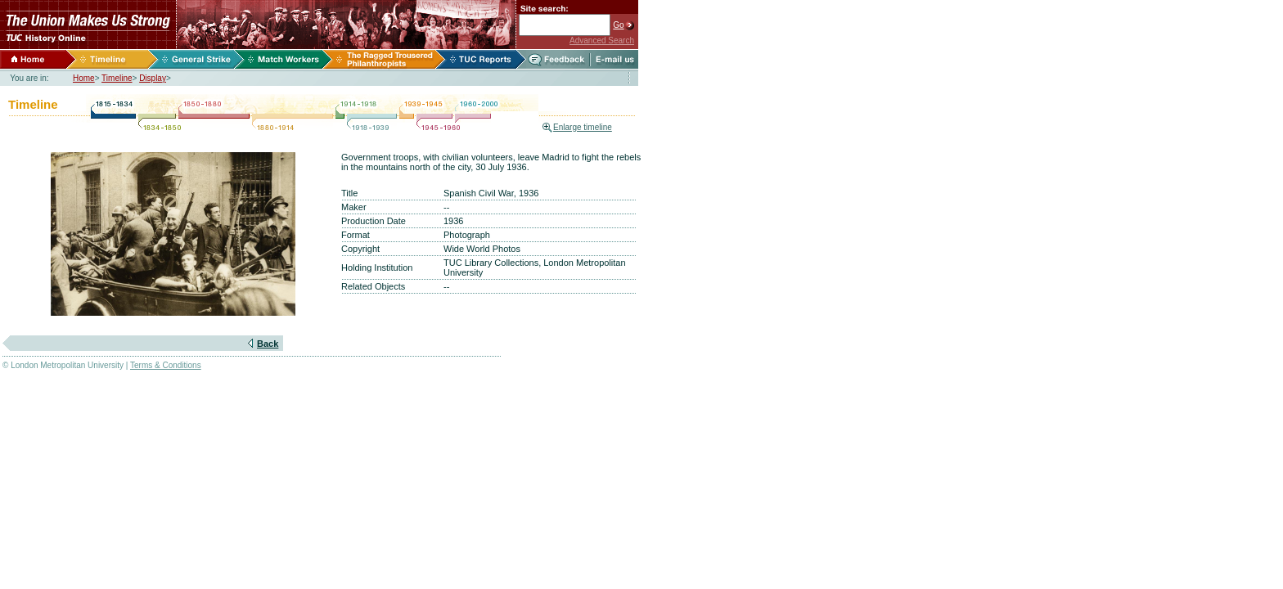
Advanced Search (601, 40)
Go (618, 24)
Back (267, 343)
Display (152, 78)
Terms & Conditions (165, 365)
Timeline (116, 78)
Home (84, 78)
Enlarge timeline (582, 127)
